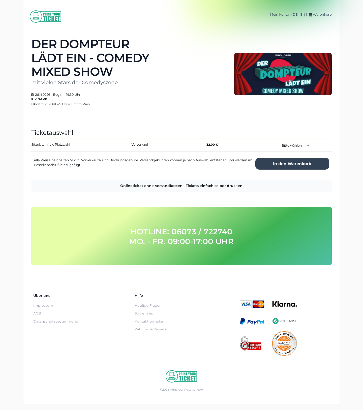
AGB (37, 313)
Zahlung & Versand (151, 329)
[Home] (46, 16)
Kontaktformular (149, 321)
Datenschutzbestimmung (55, 321)
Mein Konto (279, 14)
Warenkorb (320, 14)
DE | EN (299, 14)
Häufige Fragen (148, 305)
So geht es (144, 313)
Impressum (43, 305)
